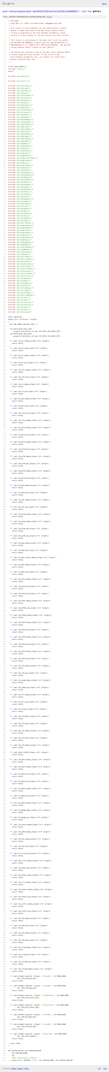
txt (99, 1068)
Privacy (20, 1068)
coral (4, 11)
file (49, 17)
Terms (26, 1068)
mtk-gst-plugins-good (20, 11)
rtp (89, 11)
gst (84, 11)
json (105, 1068)
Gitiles (14, 1068)
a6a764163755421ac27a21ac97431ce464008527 (55, 11)
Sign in (104, 4)
